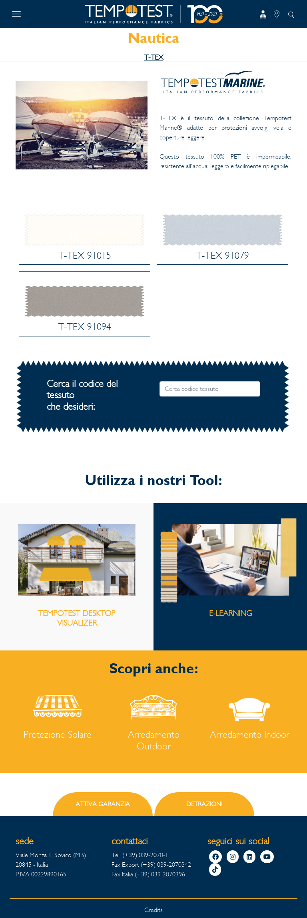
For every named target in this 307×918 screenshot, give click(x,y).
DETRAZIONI (204, 804)
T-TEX (153, 57)
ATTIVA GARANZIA (103, 804)
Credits (153, 910)
